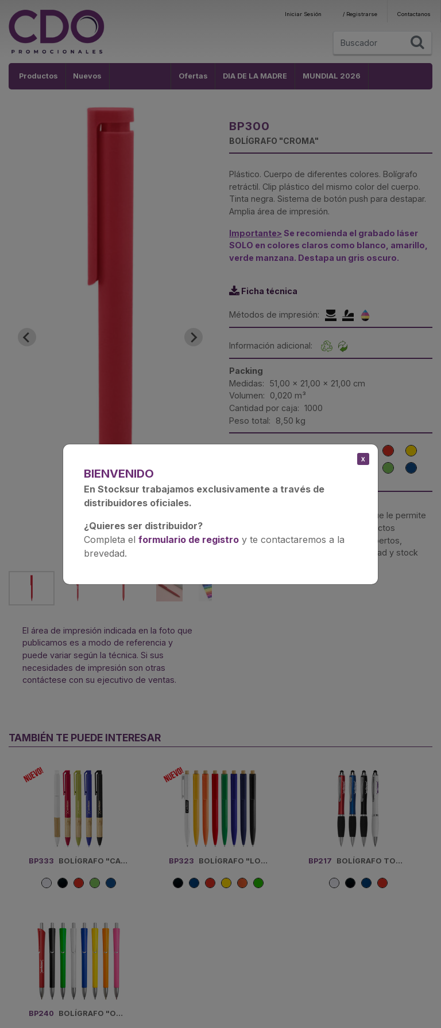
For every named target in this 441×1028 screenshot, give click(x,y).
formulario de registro (188, 539)
